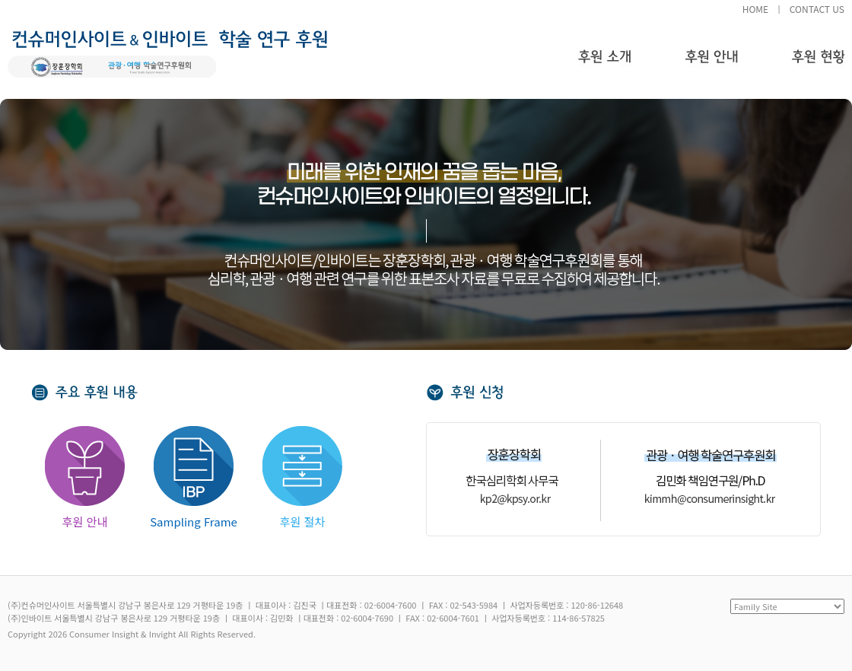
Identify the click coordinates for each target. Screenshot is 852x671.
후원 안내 (711, 64)
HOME (755, 8)
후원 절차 (302, 477)
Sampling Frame (193, 477)
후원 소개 (604, 64)
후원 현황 (817, 64)
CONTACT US (817, 8)
